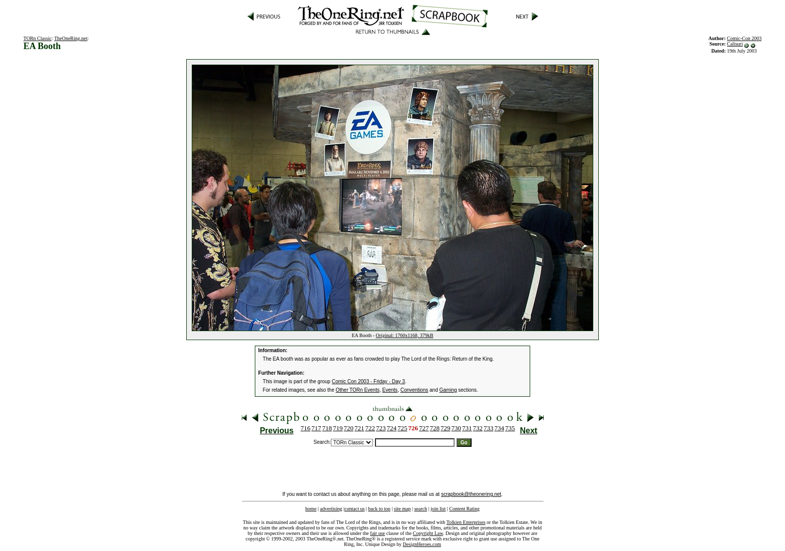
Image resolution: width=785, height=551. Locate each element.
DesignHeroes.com (422, 544)
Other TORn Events (357, 390)
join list (438, 508)
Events (390, 390)
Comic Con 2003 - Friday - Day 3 (368, 381)
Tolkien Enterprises (466, 522)
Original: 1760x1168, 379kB (405, 335)
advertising (331, 508)
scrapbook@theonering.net (471, 494)
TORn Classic (38, 38)
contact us (354, 508)
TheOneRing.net (70, 38)
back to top (379, 508)
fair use (377, 533)
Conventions (415, 390)
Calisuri (735, 44)
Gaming (448, 390)
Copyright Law (428, 533)
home (310, 508)
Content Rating (464, 508)
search (420, 508)
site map (402, 508)
